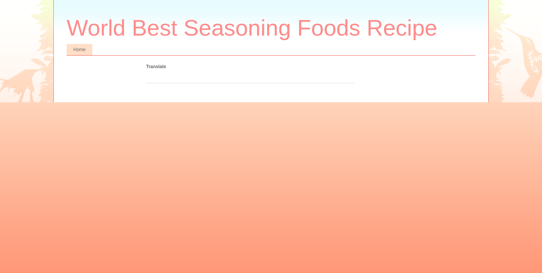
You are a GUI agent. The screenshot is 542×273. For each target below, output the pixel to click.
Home (79, 49)
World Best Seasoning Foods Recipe (252, 28)
